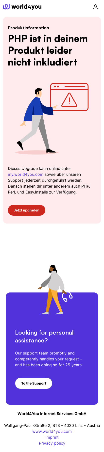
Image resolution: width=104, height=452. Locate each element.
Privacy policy (52, 443)
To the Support (33, 383)
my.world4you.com (25, 174)
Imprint (52, 437)
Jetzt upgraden (26, 210)
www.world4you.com (52, 431)
